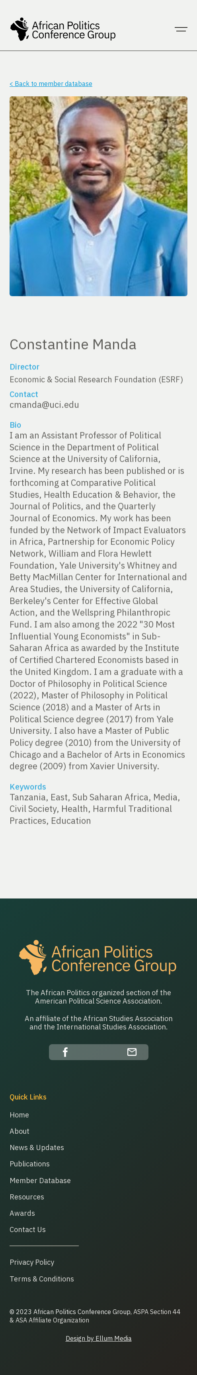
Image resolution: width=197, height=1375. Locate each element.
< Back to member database (51, 84)
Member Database (40, 1180)
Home (19, 1114)
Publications (30, 1163)
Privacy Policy (32, 1262)
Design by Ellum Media (99, 1338)
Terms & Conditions (42, 1278)
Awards (22, 1213)
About (19, 1131)
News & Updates (37, 1147)
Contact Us (28, 1229)
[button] (181, 29)
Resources (27, 1196)
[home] (61, 29)
